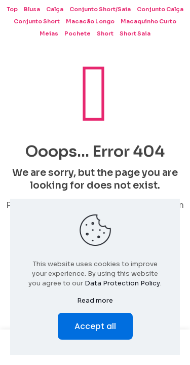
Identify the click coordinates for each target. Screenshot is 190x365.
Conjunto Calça (160, 9)
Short (105, 33)
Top (12, 9)
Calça (54, 9)
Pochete (77, 33)
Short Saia (135, 33)
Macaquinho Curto (148, 21)
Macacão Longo (90, 21)
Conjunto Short (37, 21)
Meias (49, 33)
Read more (95, 300)
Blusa (32, 9)
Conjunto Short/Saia (100, 9)
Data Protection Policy (122, 283)
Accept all (95, 326)
